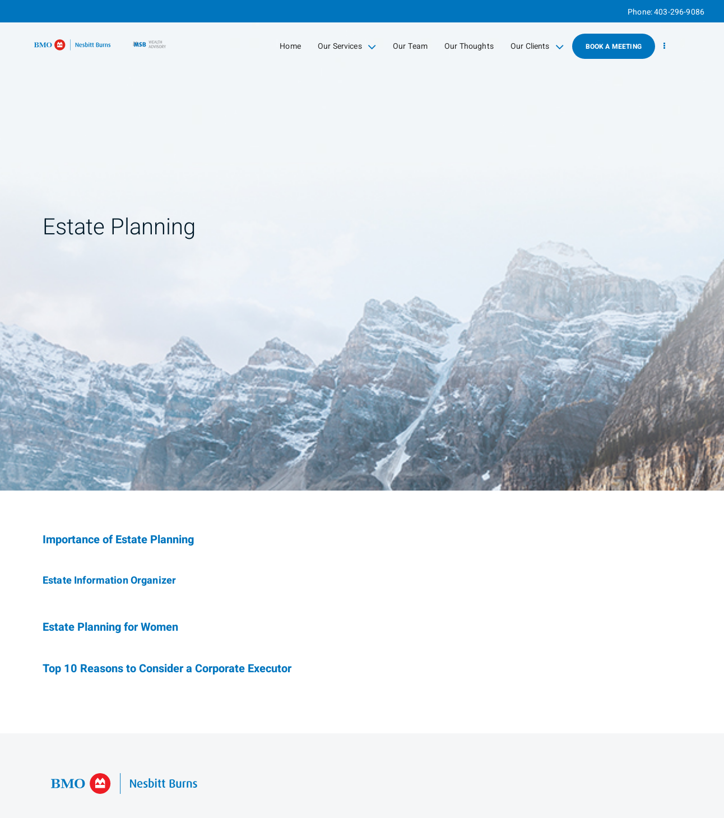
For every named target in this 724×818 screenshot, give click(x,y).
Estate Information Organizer (109, 580)
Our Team (410, 46)
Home (290, 46)
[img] (362, 245)
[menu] (664, 46)
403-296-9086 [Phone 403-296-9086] (679, 12)
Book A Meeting (614, 46)
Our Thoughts (469, 46)
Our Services (347, 46)
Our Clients (537, 46)
